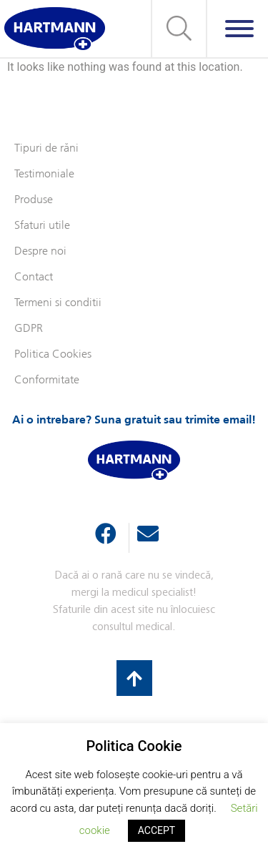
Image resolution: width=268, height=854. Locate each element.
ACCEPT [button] (156, 830)
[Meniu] (239, 28)
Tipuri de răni (46, 148)
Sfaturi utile (42, 225)
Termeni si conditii (57, 303)
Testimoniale (44, 174)
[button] (179, 28)
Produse (33, 200)
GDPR (28, 328)
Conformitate (46, 380)
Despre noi (40, 251)
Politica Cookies (52, 354)
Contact (33, 277)
